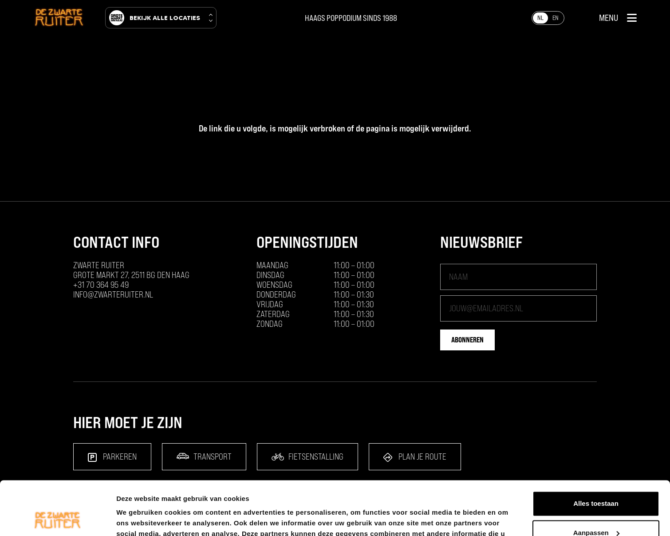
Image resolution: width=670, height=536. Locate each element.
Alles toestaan (596, 453)
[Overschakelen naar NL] (540, 18)
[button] (618, 18)
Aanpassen (596, 482)
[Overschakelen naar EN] (555, 18)
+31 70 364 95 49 (101, 285)
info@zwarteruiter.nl (113, 294)
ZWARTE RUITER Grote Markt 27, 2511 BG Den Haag (131, 270)
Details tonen (137, 518)
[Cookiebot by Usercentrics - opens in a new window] (57, 518)
